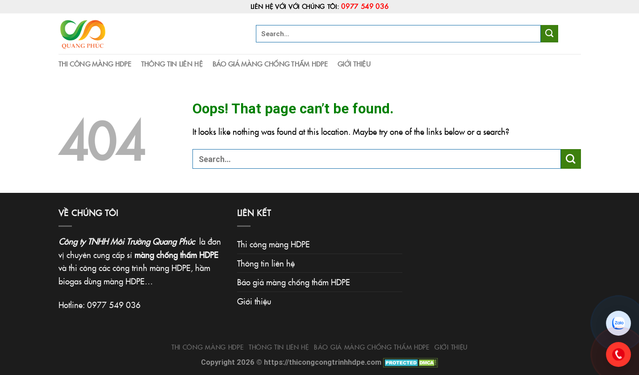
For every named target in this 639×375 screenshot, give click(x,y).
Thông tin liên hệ (172, 63)
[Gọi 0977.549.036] (618, 354)
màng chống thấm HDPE (176, 254)
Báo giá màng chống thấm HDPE (270, 63)
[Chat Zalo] (618, 323)
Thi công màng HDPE (94, 63)
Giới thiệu (354, 63)
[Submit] (549, 33)
